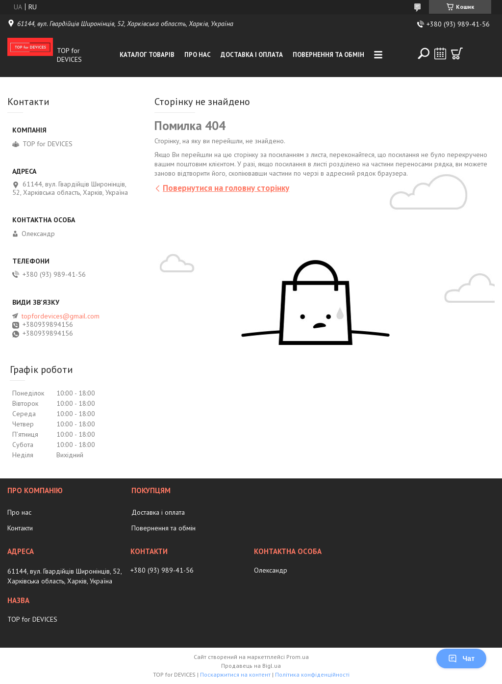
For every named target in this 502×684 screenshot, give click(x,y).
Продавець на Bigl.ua (251, 665)
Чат (461, 658)
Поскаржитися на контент (235, 674)
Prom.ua (297, 656)
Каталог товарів (147, 55)
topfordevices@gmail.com (61, 316)
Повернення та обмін (328, 55)
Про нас (197, 55)
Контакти (20, 528)
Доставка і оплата (252, 55)
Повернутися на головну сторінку (226, 188)
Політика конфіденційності (312, 674)
